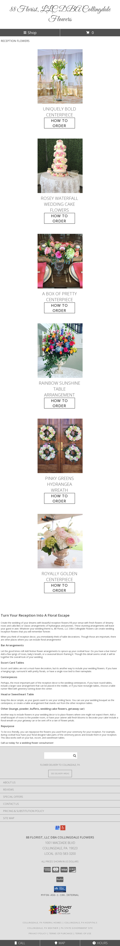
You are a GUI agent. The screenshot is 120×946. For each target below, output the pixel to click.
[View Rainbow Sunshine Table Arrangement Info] (60, 350)
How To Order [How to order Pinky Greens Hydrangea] (59, 498)
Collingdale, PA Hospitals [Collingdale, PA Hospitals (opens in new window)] (80, 922)
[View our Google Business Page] (57, 829)
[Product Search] (60, 755)
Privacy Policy (38, 933)
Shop (29, 32)
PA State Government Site (77, 928)
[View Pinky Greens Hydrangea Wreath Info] (60, 445)
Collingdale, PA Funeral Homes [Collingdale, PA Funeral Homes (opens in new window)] (42, 922)
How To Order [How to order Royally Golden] (59, 588)
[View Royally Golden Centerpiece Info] (60, 541)
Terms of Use (83, 933)
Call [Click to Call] (20, 943)
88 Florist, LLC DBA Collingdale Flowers (60, 14)
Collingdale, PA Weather (42, 928)
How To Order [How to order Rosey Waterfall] (59, 218)
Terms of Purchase (61, 933)
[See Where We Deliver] (60, 773)
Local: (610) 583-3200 (60, 854)
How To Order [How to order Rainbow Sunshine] (59, 403)
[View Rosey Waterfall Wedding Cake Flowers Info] (60, 165)
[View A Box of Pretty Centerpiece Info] (60, 261)
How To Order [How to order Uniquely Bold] (59, 123)
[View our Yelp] (62, 829)
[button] (60, 889)
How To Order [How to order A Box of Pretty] (59, 308)
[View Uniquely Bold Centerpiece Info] (60, 76)
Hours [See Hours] (100, 943)
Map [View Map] (60, 943)
